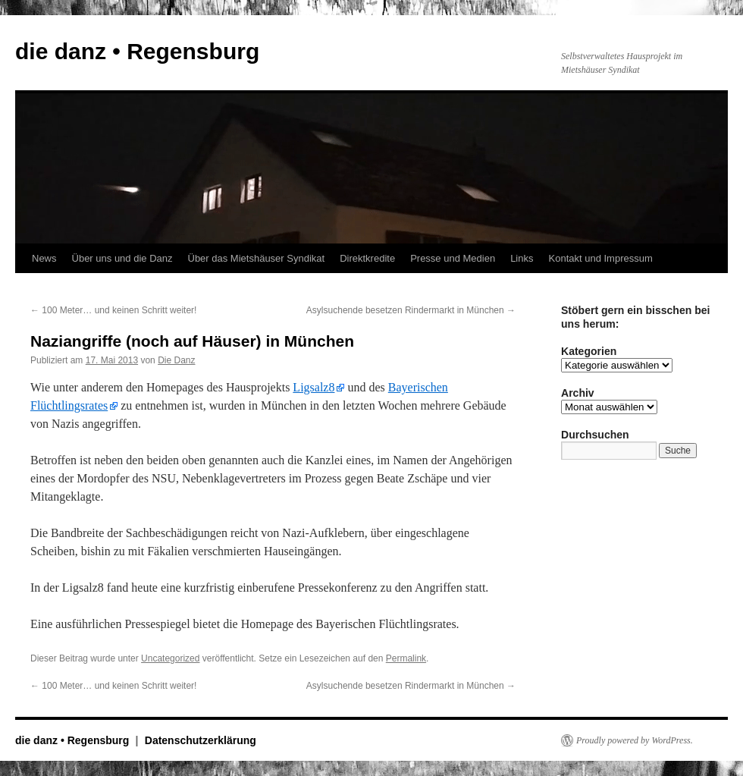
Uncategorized (170, 658)
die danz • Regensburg (137, 51)
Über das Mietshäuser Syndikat (256, 258)
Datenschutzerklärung (200, 740)
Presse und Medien (452, 258)
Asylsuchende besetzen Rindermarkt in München (411, 310)
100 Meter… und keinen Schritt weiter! (113, 310)
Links (521, 258)
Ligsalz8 (313, 387)
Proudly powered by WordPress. (634, 740)
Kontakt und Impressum (601, 258)
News (44, 258)
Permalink (406, 658)
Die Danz (176, 360)
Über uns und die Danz (122, 258)
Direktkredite (367, 258)
